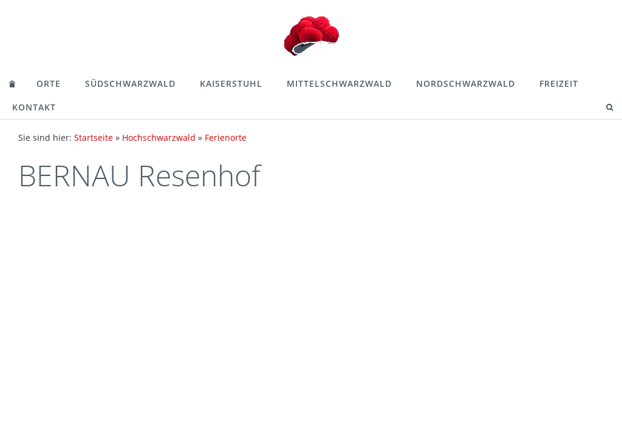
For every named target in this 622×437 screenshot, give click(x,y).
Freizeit (558, 83)
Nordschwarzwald (465, 83)
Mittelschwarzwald (339, 83)
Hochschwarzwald (159, 137)
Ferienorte (226, 137)
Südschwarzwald (130, 83)
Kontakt (34, 107)
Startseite (93, 137)
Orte (48, 83)
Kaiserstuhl (231, 83)
